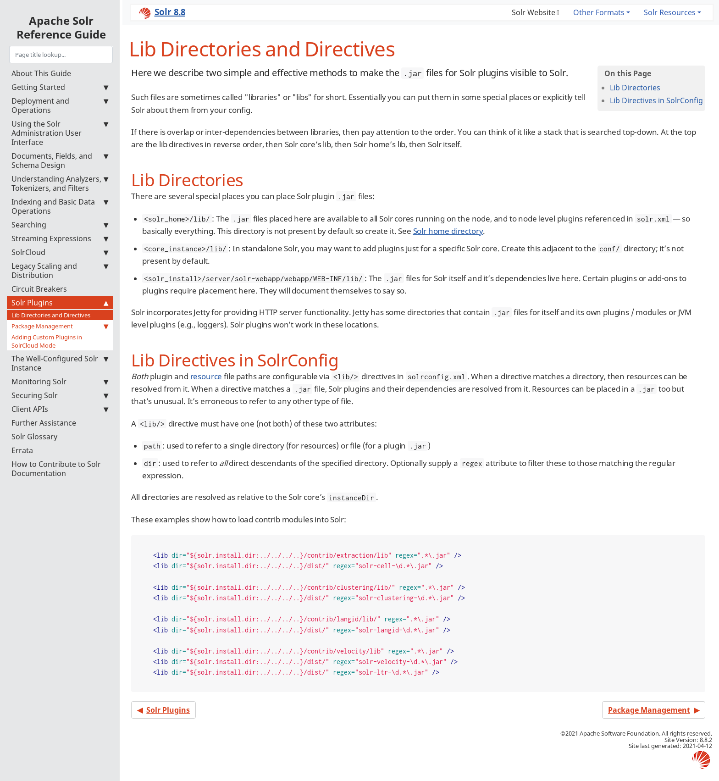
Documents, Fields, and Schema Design (59, 160)
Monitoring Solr (59, 382)
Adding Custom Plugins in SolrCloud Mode (46, 341)
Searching (59, 225)
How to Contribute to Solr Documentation (56, 468)
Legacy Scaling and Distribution (59, 270)
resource (206, 376)
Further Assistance (43, 423)
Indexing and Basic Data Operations (59, 206)
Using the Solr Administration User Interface (59, 133)
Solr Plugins (59, 303)
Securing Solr (59, 395)
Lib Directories (635, 88)
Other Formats (599, 12)
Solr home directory (448, 231)
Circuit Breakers (39, 289)
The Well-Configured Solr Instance (59, 363)
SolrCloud (59, 252)
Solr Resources (670, 12)
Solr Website (533, 12)
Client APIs (59, 409)
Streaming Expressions (59, 238)
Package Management (59, 326)
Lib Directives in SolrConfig (656, 100)
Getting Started (59, 87)
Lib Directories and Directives (50, 315)
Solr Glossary (34, 437)
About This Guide (41, 73)
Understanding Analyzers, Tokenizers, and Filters (59, 183)
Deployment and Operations (59, 105)
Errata (22, 450)
